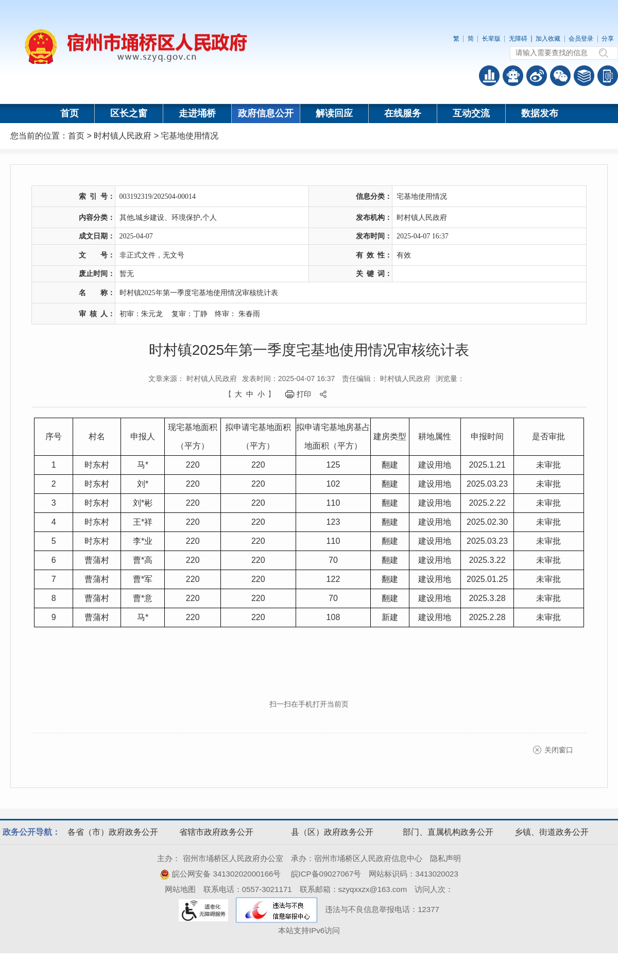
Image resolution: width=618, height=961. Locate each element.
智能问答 (513, 75)
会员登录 (581, 38)
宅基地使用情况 (189, 135)
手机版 (607, 75)
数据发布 (539, 113)
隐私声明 (445, 858)
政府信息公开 (266, 113)
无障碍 (518, 38)
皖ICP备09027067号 (326, 873)
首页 (69, 113)
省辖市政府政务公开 (216, 832)
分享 (608, 38)
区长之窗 (128, 113)
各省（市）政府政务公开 (112, 832)
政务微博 (536, 75)
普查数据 (489, 75)
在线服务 (402, 113)
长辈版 (491, 38)
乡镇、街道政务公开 (551, 832)
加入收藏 (548, 38)
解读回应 (334, 113)
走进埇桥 (197, 113)
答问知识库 (584, 75)
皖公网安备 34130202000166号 (220, 873)
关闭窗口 (558, 750)
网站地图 (180, 889)
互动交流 (471, 113)
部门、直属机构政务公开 (448, 832)
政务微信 (560, 75)
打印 (304, 394)
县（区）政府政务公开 (332, 832)
